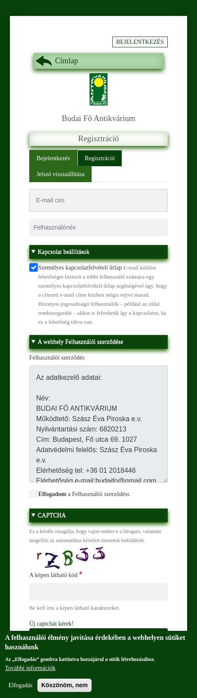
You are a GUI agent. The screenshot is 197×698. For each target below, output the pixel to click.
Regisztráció (100, 158)
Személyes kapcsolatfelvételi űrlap (80, 267)
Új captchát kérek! (51, 623)
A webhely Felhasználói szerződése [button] (80, 341)
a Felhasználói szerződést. (84, 494)
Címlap (66, 60)
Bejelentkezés (140, 42)
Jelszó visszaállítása (61, 174)
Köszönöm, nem (64, 690)
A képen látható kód (53, 575)
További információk (30, 673)
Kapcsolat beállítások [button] (63, 251)
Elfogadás (20, 690)
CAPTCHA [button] (52, 515)
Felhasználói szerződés (57, 357)
